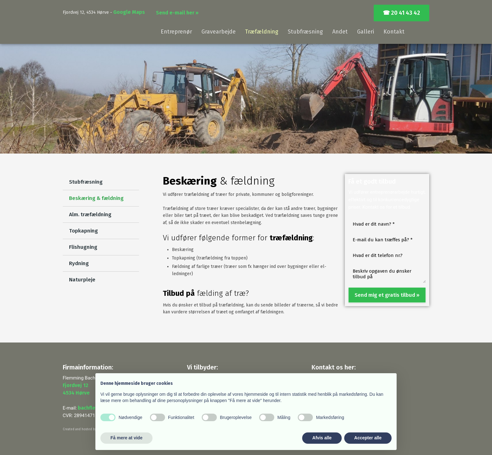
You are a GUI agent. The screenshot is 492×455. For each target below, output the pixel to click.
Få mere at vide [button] (126, 437)
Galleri (365, 31)
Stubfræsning (305, 31)
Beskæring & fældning (96, 198)
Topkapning (83, 230)
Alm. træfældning (90, 214)
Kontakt (393, 31)
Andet (340, 31)
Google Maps (129, 12)
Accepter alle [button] (368, 437)
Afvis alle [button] (321, 437)
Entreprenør (176, 31)
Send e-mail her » (177, 13)
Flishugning (83, 247)
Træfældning (261, 31)
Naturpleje (82, 279)
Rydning (79, 263)
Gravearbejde (218, 31)
